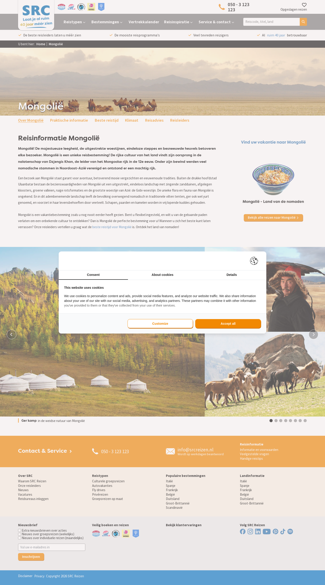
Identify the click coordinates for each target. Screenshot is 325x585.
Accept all (228, 323)
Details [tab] (232, 275)
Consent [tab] (93, 275)
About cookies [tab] (162, 275)
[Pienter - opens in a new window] (255, 261)
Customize (160, 323)
